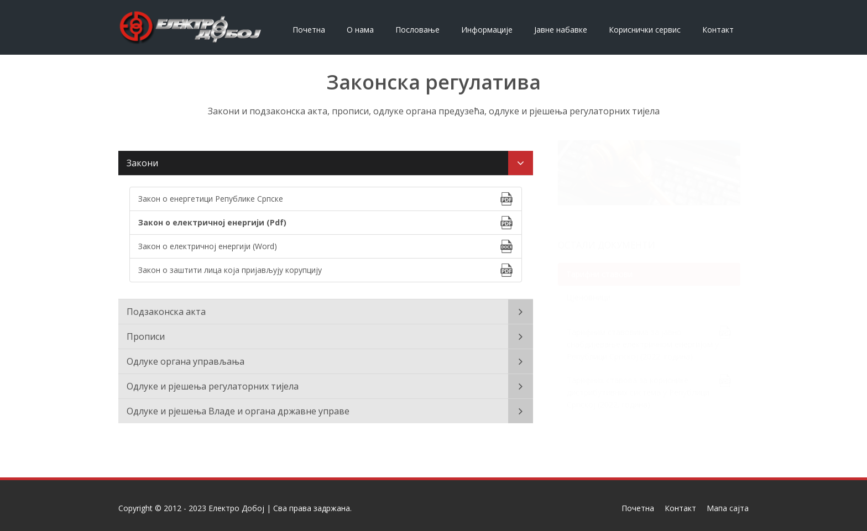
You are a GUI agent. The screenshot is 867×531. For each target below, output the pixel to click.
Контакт (718, 29)
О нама (360, 29)
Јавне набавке (560, 29)
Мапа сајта (728, 508)
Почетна (309, 29)
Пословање (417, 29)
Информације (487, 29)
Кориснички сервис (645, 29)
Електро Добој (236, 508)
